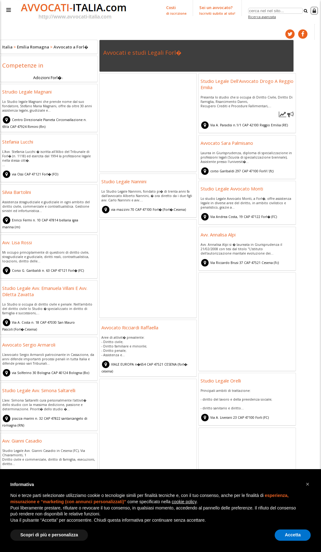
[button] (308, 484)
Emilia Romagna (33, 47)
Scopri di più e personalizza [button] (49, 534)
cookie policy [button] (184, 501)
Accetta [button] (293, 534)
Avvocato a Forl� (71, 47)
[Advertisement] (148, 123)
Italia (7, 47)
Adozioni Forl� (47, 77)
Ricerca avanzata (262, 16)
